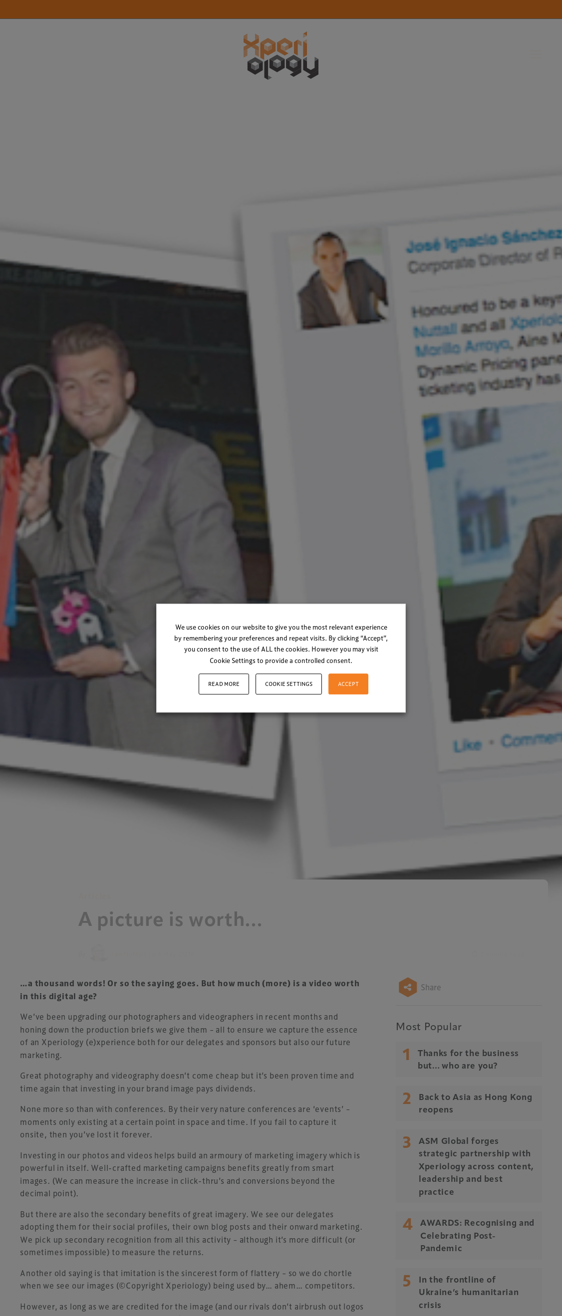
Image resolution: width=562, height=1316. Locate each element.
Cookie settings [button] (288, 683)
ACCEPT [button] (348, 683)
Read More (224, 683)
